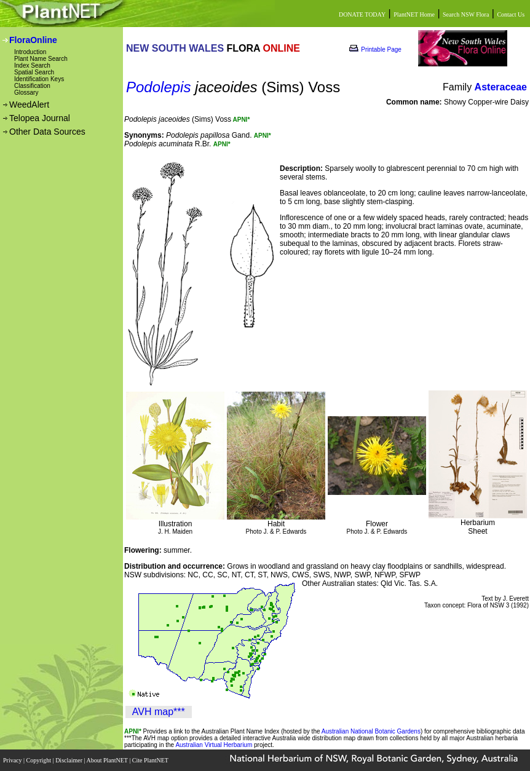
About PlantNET (107, 760)
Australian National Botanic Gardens (371, 731)
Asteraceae (501, 87)
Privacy (13, 760)
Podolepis (158, 87)
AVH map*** (158, 711)
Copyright (39, 760)
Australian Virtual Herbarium (213, 744)
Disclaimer (69, 760)
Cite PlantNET (151, 760)
